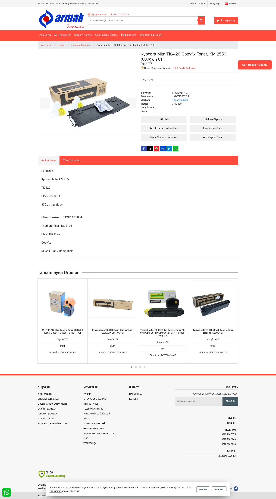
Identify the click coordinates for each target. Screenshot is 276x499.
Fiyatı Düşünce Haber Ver (164, 137)
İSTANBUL (231, 423)
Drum (86, 418)
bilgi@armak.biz (227, 456)
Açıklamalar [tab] (48, 160)
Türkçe (230, 3)
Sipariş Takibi (90, 404)
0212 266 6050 (229, 444)
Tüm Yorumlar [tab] (72, 160)
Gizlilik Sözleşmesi (48, 399)
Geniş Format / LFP (93, 428)
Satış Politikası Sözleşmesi (53, 423)
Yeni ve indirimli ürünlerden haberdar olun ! (215, 394)
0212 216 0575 (229, 434)
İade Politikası (46, 418)
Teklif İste (163, 119)
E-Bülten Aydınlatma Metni (52, 404)
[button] (132, 367)
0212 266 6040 (229, 439)
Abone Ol (230, 401)
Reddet (203, 489)
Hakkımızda (135, 394)
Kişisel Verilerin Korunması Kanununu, (140, 487)
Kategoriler (62, 34)
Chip (85, 438)
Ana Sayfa (45, 34)
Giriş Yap (214, 3)
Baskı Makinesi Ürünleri (96, 414)
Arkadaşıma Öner (212, 137)
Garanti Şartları (47, 409)
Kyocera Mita (181, 100)
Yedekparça (89, 443)
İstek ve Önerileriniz (94, 399)
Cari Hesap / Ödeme (254, 64)
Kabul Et (219, 489)
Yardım (87, 394)
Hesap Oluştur (197, 3)
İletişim (133, 399)
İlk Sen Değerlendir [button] (183, 68)
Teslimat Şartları (48, 414)
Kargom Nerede (83, 34)
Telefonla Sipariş (212, 119)
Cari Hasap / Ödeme (106, 34)
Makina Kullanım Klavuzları (99, 433)
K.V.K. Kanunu (45, 394)
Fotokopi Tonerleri (94, 423)
